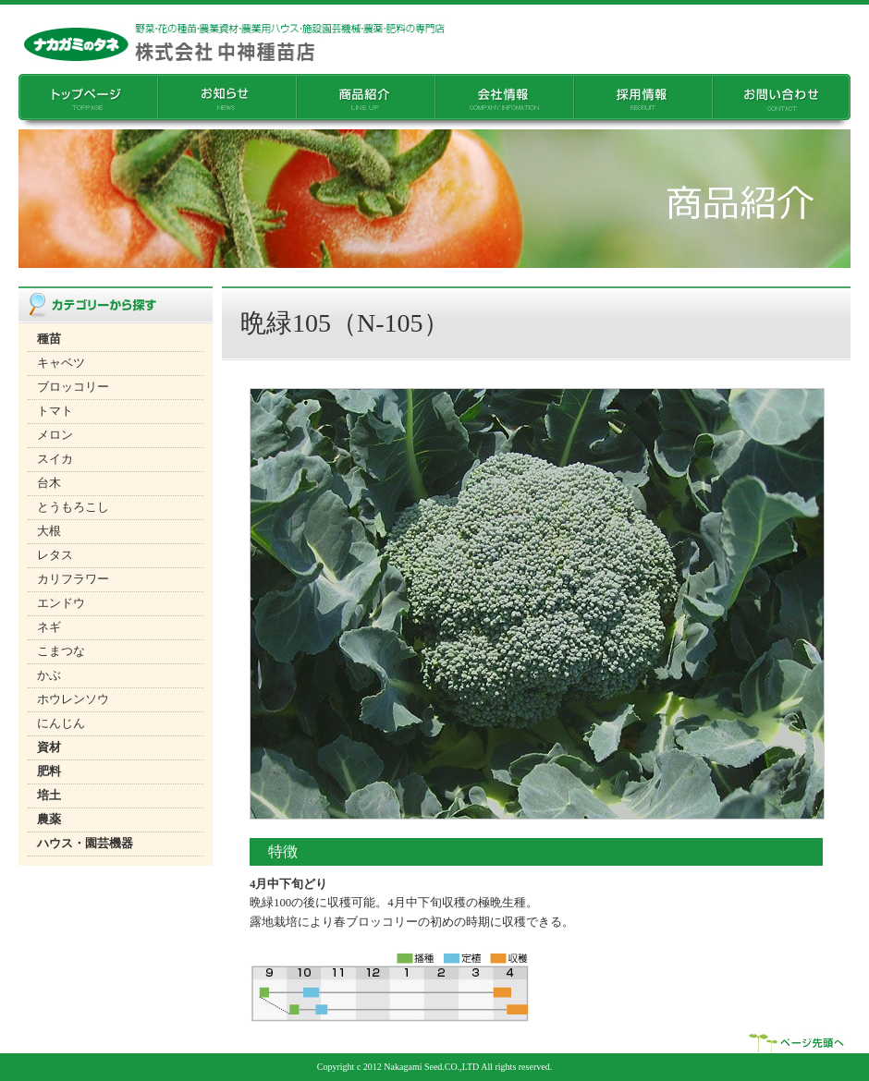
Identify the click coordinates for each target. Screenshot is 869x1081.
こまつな (61, 651)
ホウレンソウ (73, 699)
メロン (55, 435)
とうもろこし (73, 507)
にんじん (61, 723)
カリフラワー (73, 579)
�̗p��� (642, 101)
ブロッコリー (73, 387)
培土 (49, 795)
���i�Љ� (365, 101)
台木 (49, 483)
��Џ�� (503, 101)
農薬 (49, 819)
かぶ (49, 675)
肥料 (49, 771)
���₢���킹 (781, 101)
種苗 (49, 339)
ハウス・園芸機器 (85, 843)
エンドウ (61, 603)
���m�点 (226, 101)
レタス (55, 555)
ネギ (49, 627)
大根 (49, 531)
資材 (49, 747)
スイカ (55, 459)
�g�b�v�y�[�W (87, 101)
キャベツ (61, 363)
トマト (55, 411)
